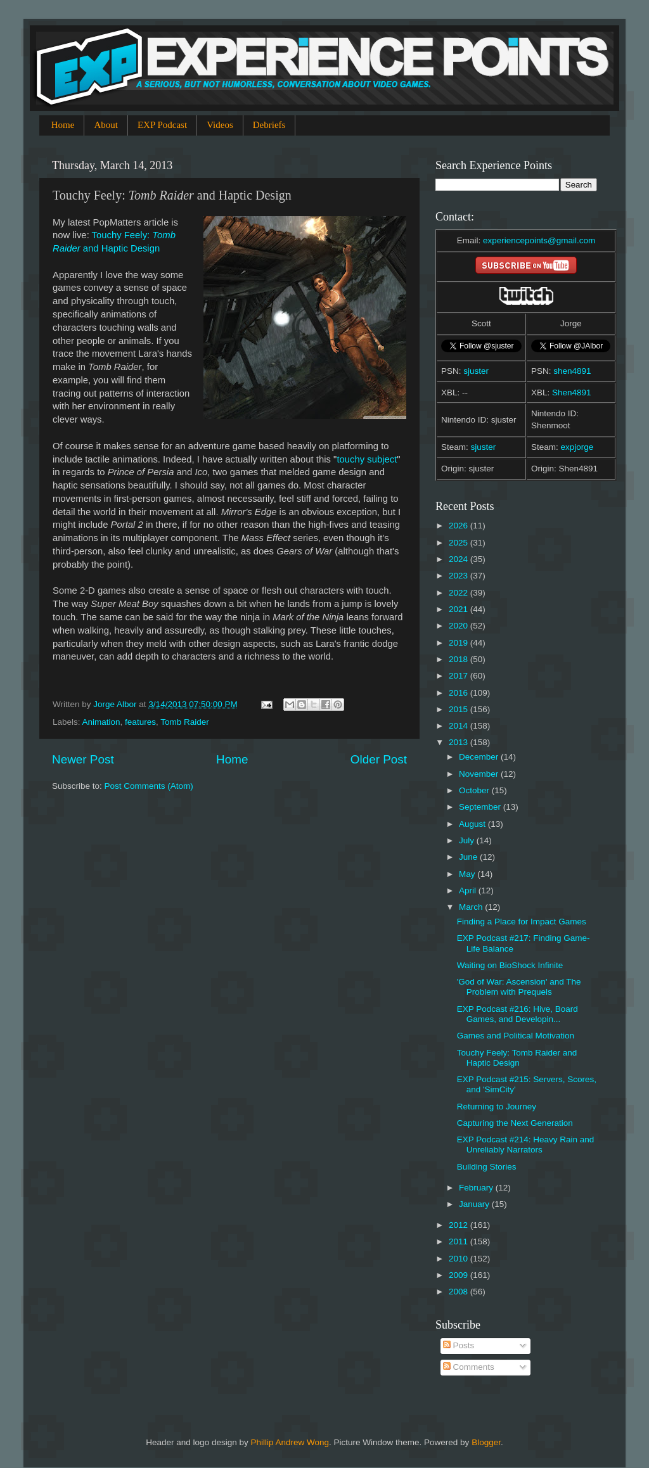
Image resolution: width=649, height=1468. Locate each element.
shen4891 (572, 371)
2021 (459, 609)
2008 (459, 1291)
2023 (459, 575)
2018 (459, 659)
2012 (459, 1225)
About (106, 125)
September (481, 807)
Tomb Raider (184, 722)
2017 (459, 675)
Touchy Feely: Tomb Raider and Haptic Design (517, 1058)
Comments (468, 1367)
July (468, 840)
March (472, 907)
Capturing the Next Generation (515, 1123)
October (475, 790)
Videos (220, 125)
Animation (101, 722)
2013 (459, 742)
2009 (459, 1275)
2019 (459, 643)
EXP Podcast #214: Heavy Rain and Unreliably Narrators (525, 1144)
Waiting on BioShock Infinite (510, 965)
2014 (459, 726)
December (480, 757)
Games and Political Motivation (515, 1035)
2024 (459, 559)
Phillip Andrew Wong (289, 1442)
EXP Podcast (162, 125)
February (477, 1187)
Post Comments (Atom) (149, 786)
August (473, 824)
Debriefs (269, 125)
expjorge (577, 447)
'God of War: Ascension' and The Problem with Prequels (519, 987)
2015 (459, 709)
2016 (459, 693)
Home (63, 125)
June (469, 857)
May (468, 874)
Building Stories (487, 1166)
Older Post (378, 759)
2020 (459, 625)
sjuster (476, 371)
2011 (459, 1241)
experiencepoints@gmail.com (539, 240)
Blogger (486, 1442)
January (475, 1204)
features (140, 722)
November (480, 774)
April (469, 890)
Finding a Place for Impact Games (521, 921)
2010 (459, 1258)
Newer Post (83, 759)
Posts (459, 1345)
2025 (459, 542)
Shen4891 (571, 392)
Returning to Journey (496, 1106)
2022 (459, 592)
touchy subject (367, 459)
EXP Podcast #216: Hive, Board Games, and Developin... (517, 1014)
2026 (459, 525)
